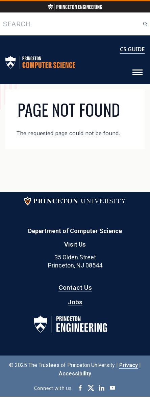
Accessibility (75, 373)
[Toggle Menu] (137, 72)
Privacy (128, 365)
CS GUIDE (132, 49)
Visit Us (75, 244)
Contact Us (75, 287)
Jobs (75, 302)
